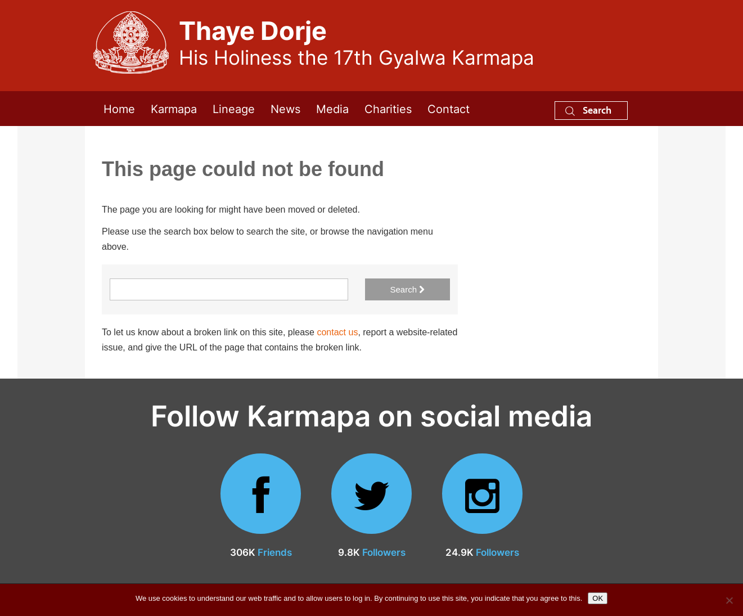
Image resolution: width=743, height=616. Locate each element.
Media (332, 108)
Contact (448, 108)
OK (597, 598)
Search (588, 110)
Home (119, 108)
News (285, 108)
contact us (337, 332)
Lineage (234, 108)
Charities (388, 108)
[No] (729, 600)
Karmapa (174, 108)
